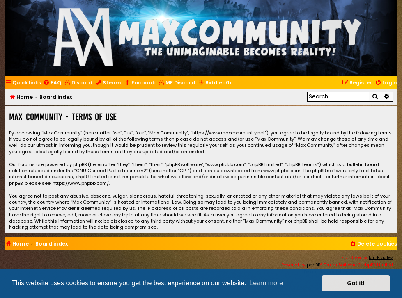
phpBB (313, 265)
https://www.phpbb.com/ (81, 183)
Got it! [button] (356, 283)
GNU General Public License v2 (111, 171)
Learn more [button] (266, 283)
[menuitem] (52, 83)
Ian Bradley (381, 258)
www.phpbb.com (282, 171)
